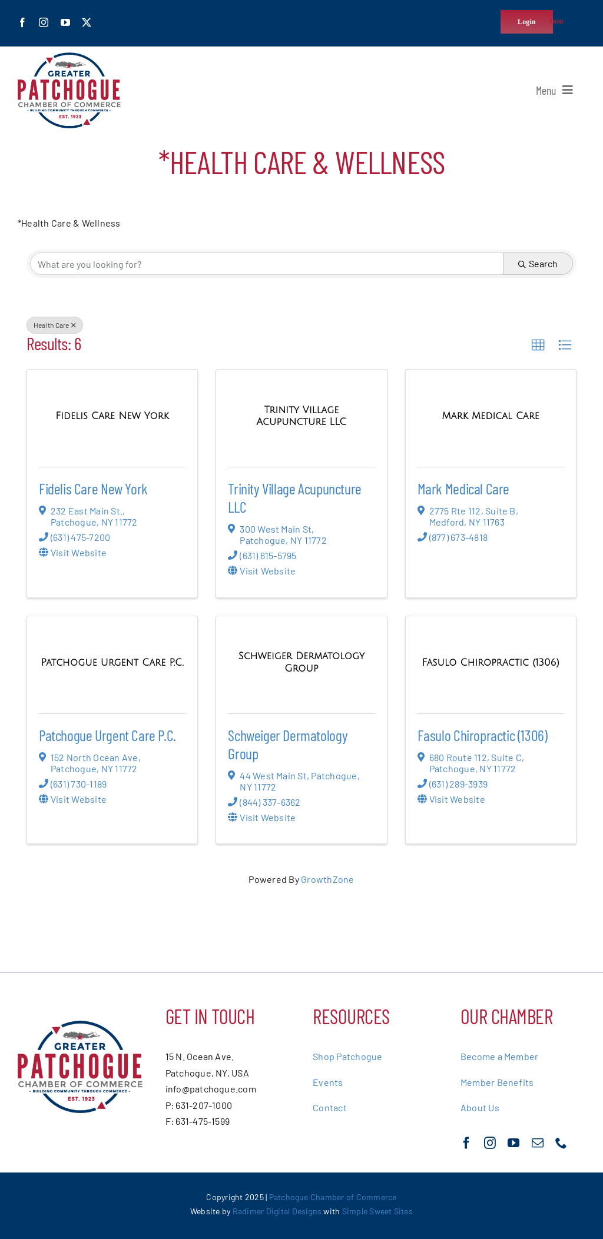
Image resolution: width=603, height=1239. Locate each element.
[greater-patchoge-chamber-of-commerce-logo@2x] (69, 56)
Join (556, 20)
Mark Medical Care (463, 488)
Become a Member (499, 1056)
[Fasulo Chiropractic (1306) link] (491, 662)
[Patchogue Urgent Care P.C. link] (112, 662)
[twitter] (86, 22)
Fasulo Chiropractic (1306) (483, 735)
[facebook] (22, 22)
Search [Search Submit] (538, 263)
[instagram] (43, 22)
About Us (479, 1107)
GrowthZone (327, 879)
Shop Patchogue (347, 1056)
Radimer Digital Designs (278, 1211)
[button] (538, 345)
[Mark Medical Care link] (490, 416)
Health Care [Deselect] (55, 325)
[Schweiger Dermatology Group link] (301, 662)
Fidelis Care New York (93, 488)
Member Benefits (497, 1082)
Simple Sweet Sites (377, 1211)
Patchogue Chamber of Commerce (333, 1197)
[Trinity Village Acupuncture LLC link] (301, 416)
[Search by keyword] (266, 264)
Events (328, 1082)
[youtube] (65, 22)
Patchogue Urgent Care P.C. (107, 735)
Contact (330, 1107)
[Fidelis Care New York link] (112, 416)
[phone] (561, 1143)
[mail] (538, 1143)
